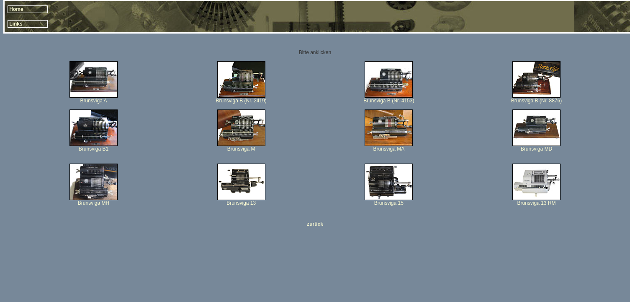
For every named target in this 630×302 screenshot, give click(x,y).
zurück (315, 224)
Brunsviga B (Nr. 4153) (388, 101)
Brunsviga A (93, 101)
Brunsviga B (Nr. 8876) (536, 101)
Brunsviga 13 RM (536, 203)
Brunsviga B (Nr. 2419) (241, 101)
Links (15, 24)
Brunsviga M (241, 149)
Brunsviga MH (93, 203)
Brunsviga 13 (241, 203)
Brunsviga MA (389, 146)
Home (16, 9)
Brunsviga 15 (389, 203)
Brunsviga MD (536, 149)
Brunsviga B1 (93, 149)
